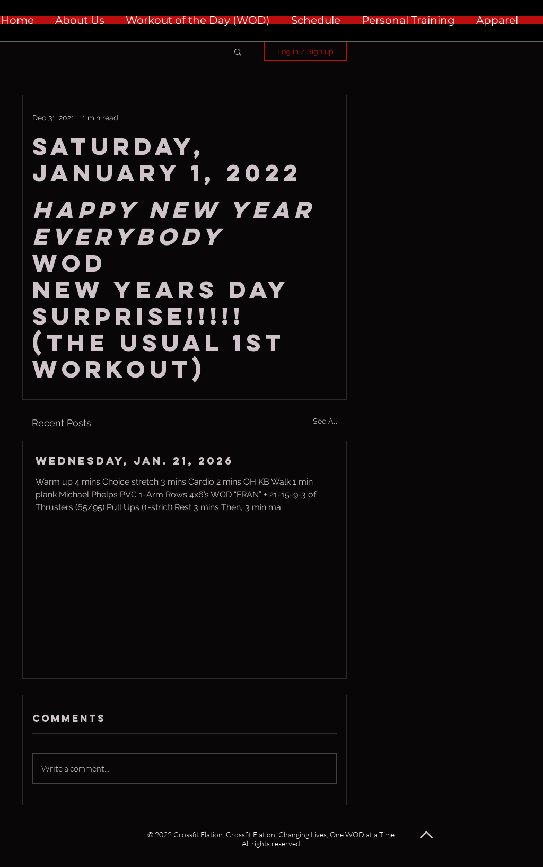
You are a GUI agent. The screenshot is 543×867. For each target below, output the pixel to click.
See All (325, 421)
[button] (238, 51)
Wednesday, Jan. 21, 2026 (134, 460)
